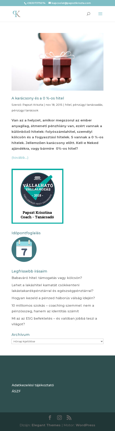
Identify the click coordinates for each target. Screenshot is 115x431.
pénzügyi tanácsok (25, 110)
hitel (68, 105)
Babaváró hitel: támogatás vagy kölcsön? (47, 278)
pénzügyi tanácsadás (87, 105)
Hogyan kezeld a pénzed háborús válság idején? (53, 298)
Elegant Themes (46, 425)
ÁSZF (16, 391)
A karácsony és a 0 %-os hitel (38, 98)
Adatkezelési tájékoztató (33, 385)
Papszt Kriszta (32, 105)
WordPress (85, 425)
